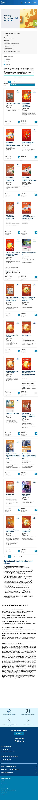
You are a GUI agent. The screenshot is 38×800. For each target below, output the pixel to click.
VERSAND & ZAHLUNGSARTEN (19, 770)
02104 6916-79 (7, 759)
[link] (15, 741)
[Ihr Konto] (25, 2)
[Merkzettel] (22, 2)
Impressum (3, 780)
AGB (2, 782)
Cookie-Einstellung (4, 788)
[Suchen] (32, 2)
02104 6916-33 (7, 749)
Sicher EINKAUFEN (19, 773)
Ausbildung (7, 16)
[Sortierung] (22, 85)
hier (7, 271)
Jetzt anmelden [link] (19, 733)
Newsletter (8, 64)
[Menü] (35, 2)
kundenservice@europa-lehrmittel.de (8, 751)
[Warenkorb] (29, 2)
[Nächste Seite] (19, 82)
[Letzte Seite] (21, 82)
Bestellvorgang (3, 792)
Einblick (18, 91)
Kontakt (7, 61)
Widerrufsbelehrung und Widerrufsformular (8, 790)
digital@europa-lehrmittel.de (6, 761)
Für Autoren (8, 59)
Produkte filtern (19, 76)
